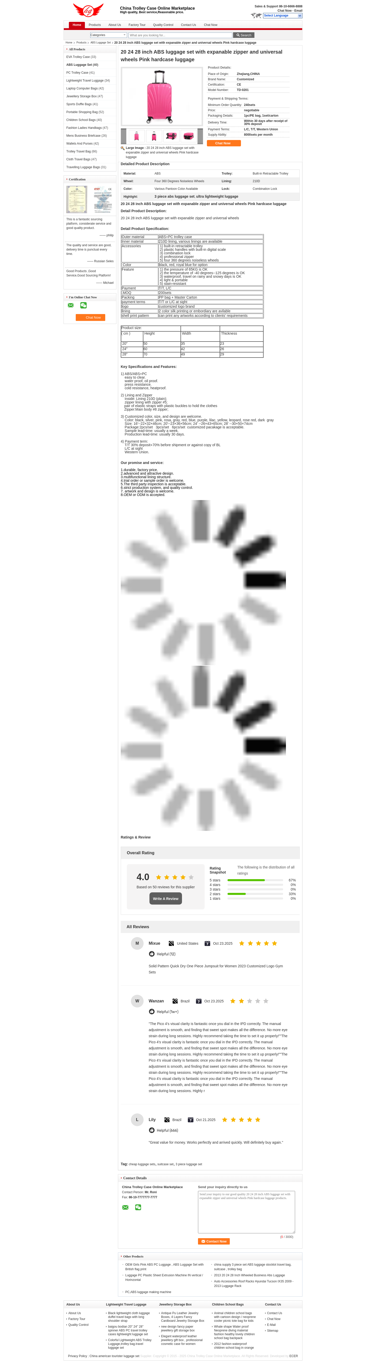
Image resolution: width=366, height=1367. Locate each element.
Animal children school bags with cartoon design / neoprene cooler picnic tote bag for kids (235, 1317)
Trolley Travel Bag (78, 151)
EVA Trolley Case (78, 57)
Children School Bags (81, 120)
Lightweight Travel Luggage (85, 80)
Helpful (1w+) (167, 1012)
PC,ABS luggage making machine (148, 1292)
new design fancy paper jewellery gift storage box (178, 1328)
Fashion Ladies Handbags (84, 128)
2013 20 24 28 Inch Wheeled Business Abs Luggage (249, 1275)
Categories (97, 35)
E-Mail (271, 1325)
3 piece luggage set (189, 1164)
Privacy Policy (77, 1356)
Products (95, 25)
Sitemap (272, 1330)
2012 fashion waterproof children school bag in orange (234, 1345)
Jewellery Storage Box (81, 96)
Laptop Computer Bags (82, 88)
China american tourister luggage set (114, 1356)
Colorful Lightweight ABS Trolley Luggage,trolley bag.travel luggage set (129, 1343)
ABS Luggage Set (100, 42)
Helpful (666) (167, 1130)
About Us (115, 25)
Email (298, 10)
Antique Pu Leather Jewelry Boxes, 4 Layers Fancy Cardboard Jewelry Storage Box (182, 1317)
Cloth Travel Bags (78, 159)
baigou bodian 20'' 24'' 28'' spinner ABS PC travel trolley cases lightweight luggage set (128, 1330)
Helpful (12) (166, 954)
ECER (293, 1356)
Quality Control (163, 25)
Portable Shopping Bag (82, 112)
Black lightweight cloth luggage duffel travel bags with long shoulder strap (129, 1317)
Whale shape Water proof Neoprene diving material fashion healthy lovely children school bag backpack (234, 1332)
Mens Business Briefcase (83, 135)
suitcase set (165, 1164)
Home (77, 25)
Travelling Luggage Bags (83, 167)
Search (246, 35)
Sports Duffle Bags (79, 104)
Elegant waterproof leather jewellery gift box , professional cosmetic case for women (182, 1340)
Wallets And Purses (79, 143)
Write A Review (165, 899)
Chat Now (285, 10)
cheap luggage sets (142, 1164)
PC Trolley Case (77, 72)
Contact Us (188, 25)
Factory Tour (137, 25)
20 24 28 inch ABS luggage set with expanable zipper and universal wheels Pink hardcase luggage (162, 152)
